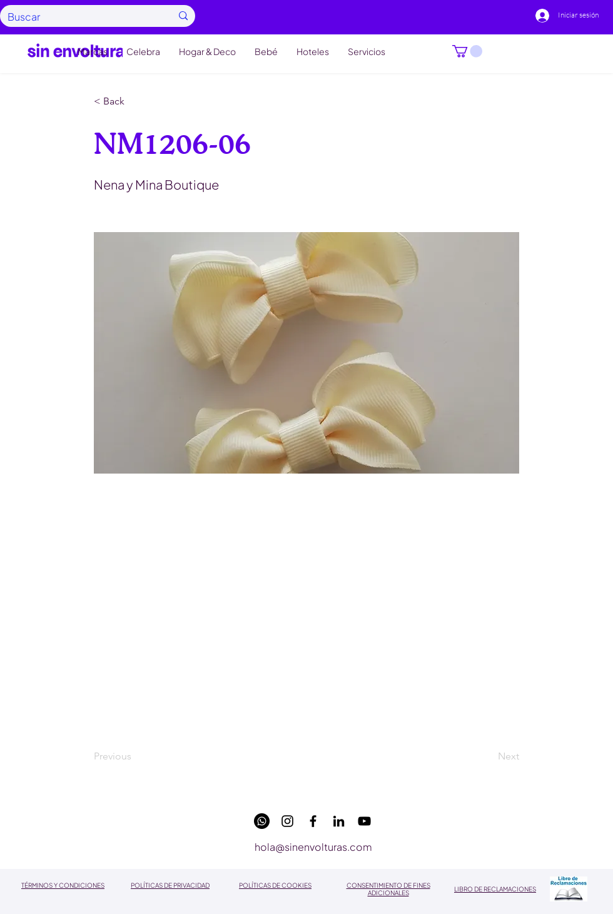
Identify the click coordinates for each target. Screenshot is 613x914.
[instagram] (287, 821)
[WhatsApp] (262, 821)
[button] (467, 51)
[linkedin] (339, 821)
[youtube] (364, 821)
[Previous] (135, 756)
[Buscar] (80, 16)
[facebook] (313, 821)
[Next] (488, 756)
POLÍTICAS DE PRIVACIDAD (170, 885)
